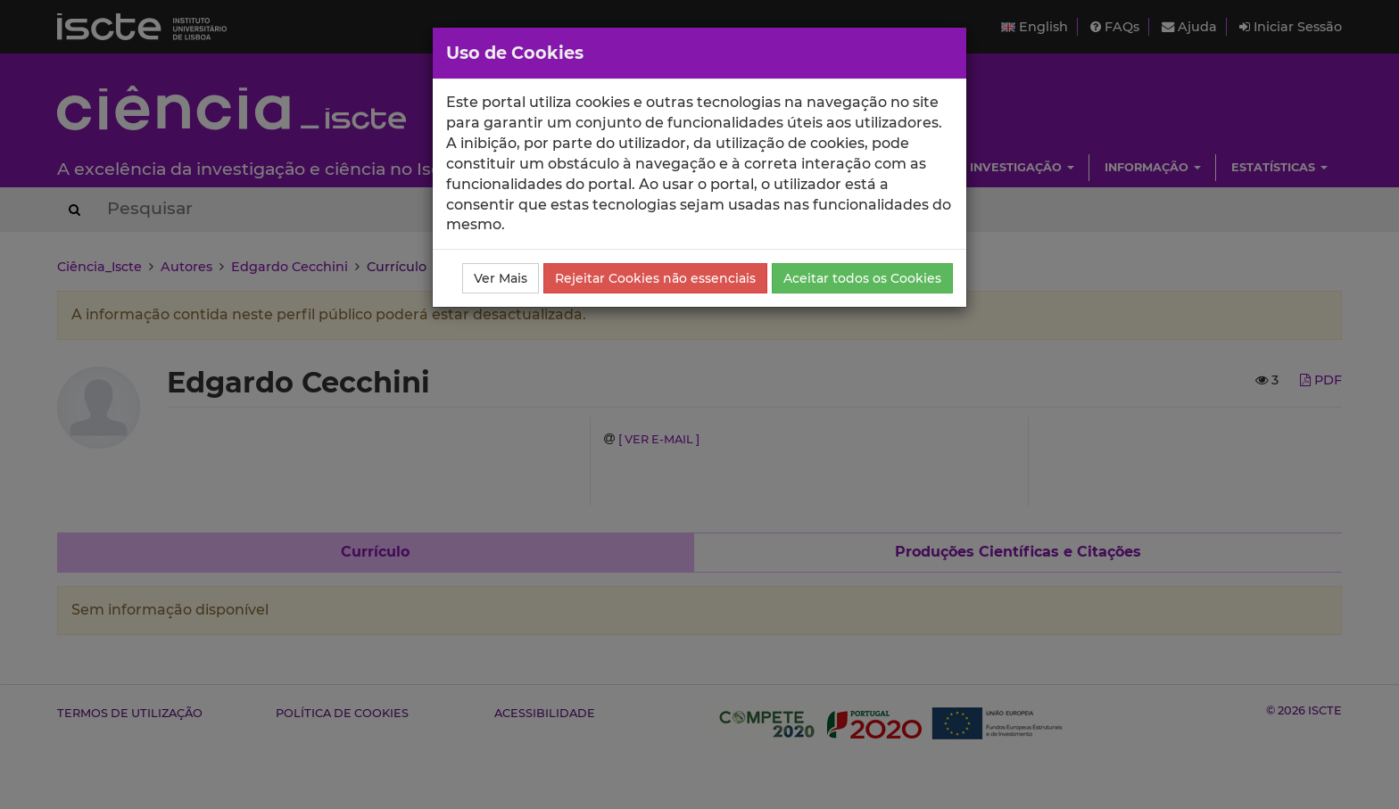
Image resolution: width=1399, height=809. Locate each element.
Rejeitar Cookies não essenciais (655, 278)
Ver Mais (500, 278)
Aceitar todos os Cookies (862, 278)
